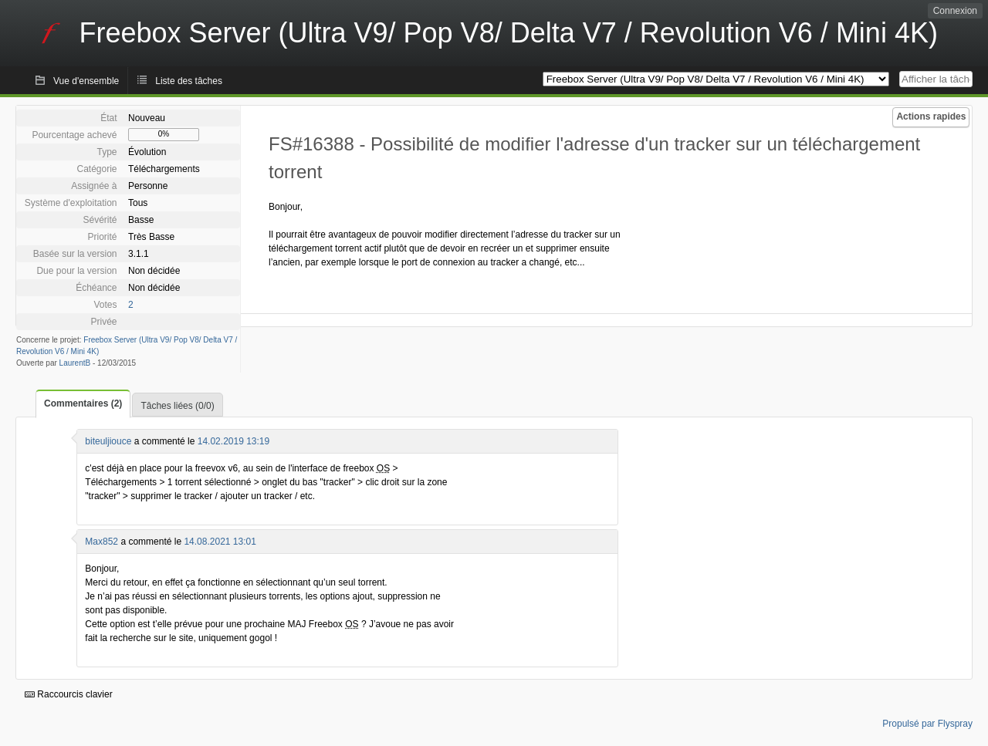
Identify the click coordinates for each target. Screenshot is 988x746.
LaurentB (75, 363)
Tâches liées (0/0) (177, 405)
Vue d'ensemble (86, 81)
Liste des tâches (188, 81)
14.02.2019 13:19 (233, 441)
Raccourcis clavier (69, 694)
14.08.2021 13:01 (219, 541)
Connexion (955, 10)
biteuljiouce (108, 441)
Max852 (101, 541)
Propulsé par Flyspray (927, 723)
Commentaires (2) (83, 403)
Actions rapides (931, 116)
